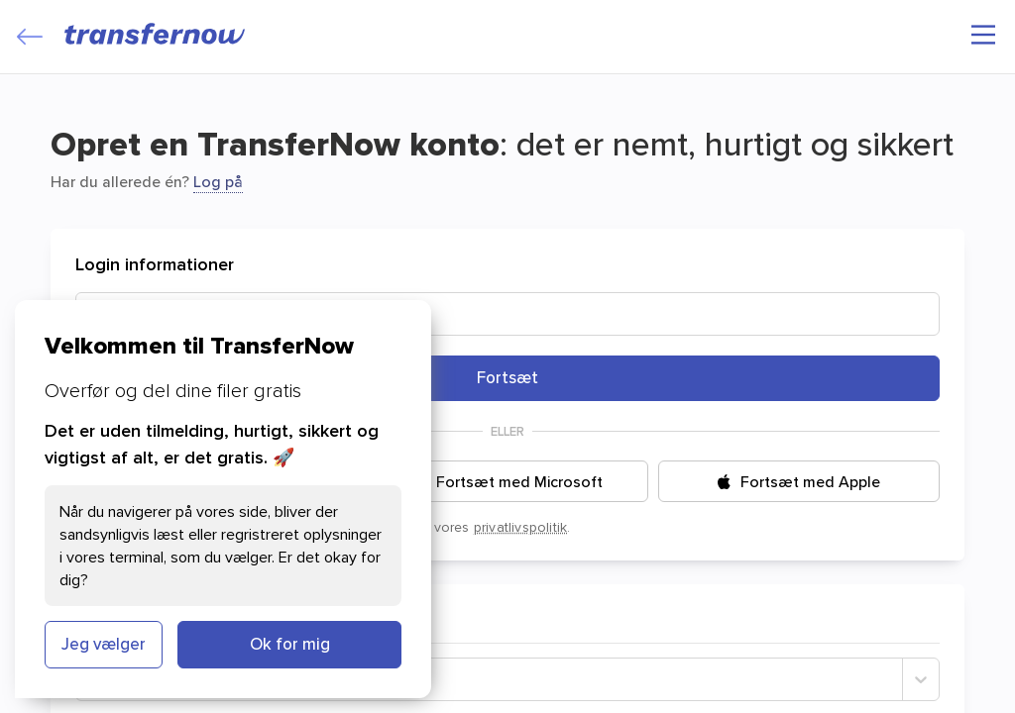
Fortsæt (507, 377)
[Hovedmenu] (983, 34)
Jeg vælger (103, 644)
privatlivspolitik (520, 527)
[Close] (29, 36)
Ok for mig (290, 644)
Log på (218, 181)
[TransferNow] (155, 34)
